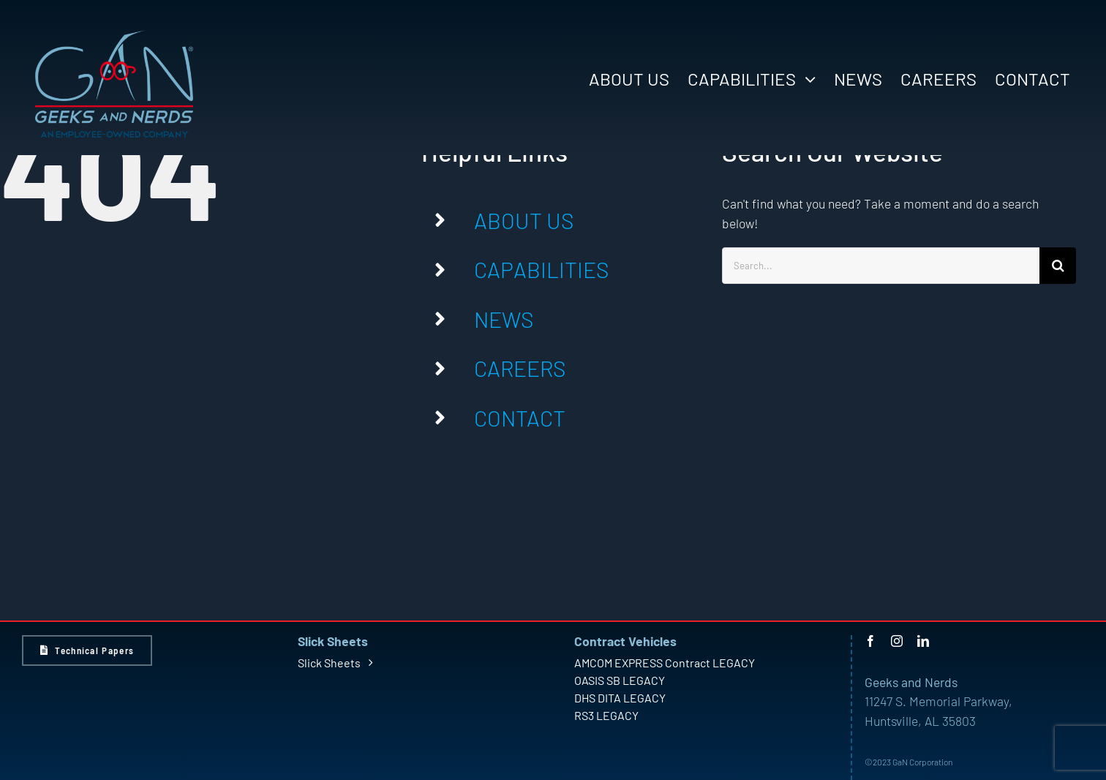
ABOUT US (523, 220)
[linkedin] (923, 641)
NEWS (503, 319)
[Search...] (880, 265)
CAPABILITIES (541, 269)
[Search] (1057, 265)
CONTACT (519, 418)
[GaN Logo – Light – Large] (114, 36)
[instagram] (897, 641)
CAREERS (519, 368)
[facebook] (870, 641)
